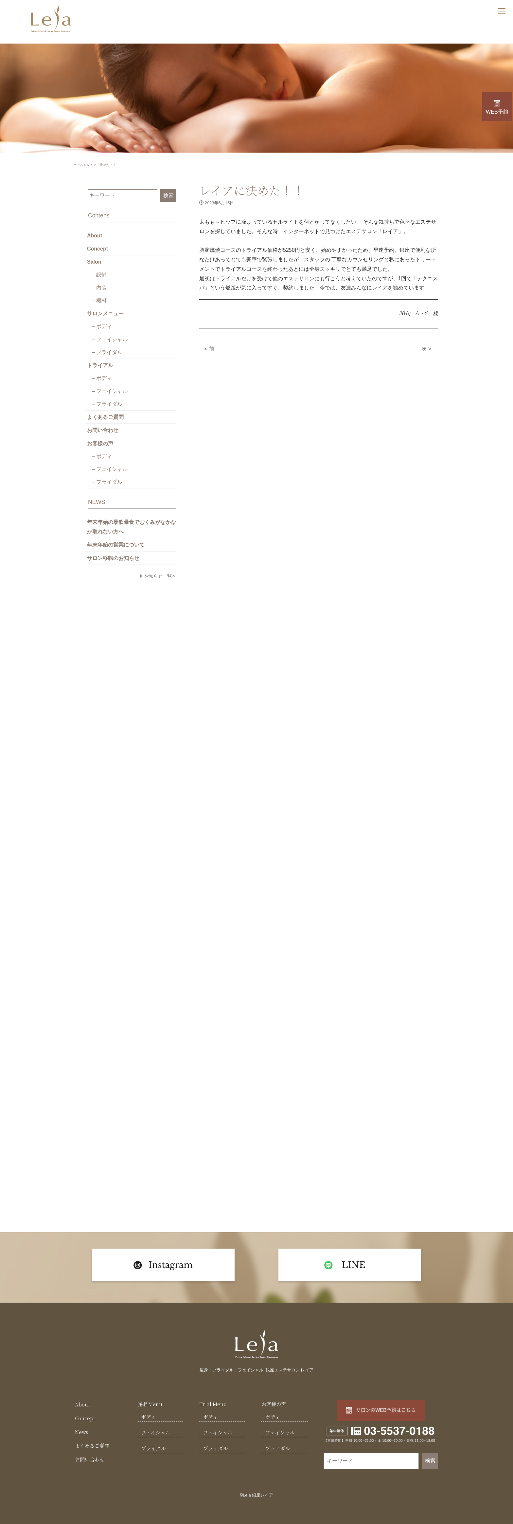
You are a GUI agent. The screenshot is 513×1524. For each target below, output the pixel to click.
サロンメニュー (105, 312)
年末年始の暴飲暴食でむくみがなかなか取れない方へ (131, 523)
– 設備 (99, 274)
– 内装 (99, 286)
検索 (168, 195)
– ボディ (102, 325)
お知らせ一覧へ (160, 572)
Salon (94, 261)
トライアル (100, 363)
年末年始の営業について (116, 541)
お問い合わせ (102, 427)
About (94, 235)
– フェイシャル (110, 338)
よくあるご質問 (105, 415)
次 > (426, 348)
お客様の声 (100, 440)
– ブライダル (107, 350)
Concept (97, 248)
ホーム (78, 165)
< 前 (209, 348)
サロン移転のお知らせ (113, 554)
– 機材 (99, 299)
